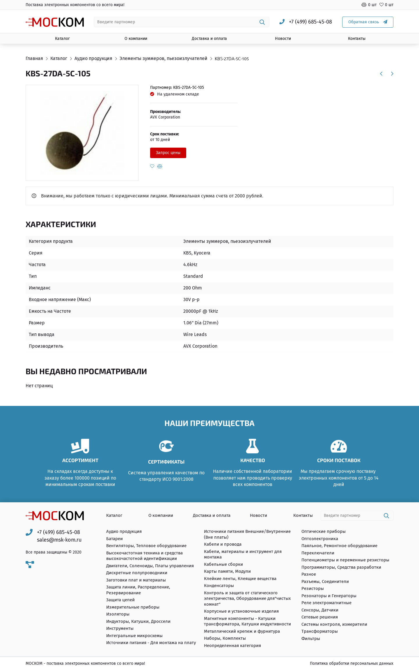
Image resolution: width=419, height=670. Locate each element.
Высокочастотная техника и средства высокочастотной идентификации (144, 555)
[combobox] (181, 22)
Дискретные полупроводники (136, 573)
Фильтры (310, 638)
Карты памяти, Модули (227, 571)
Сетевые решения (319, 617)
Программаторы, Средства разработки (341, 567)
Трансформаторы (319, 631)
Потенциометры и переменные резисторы (345, 560)
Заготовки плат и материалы (136, 580)
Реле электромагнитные (326, 603)
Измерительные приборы (132, 607)
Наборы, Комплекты (225, 638)
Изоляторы (117, 614)
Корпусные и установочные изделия (241, 611)
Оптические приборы (323, 531)
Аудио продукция (124, 531)
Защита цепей (120, 600)
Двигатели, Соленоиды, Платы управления (150, 565)
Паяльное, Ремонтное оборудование (339, 546)
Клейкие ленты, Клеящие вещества (240, 578)
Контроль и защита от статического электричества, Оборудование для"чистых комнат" (247, 598)
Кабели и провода (223, 544)
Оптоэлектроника (319, 538)
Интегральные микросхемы (134, 635)
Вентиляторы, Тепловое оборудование (146, 546)
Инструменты (120, 628)
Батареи (114, 538)
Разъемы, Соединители (325, 581)
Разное (308, 574)
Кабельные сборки (223, 564)
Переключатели (317, 553)
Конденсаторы (219, 585)
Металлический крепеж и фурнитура (242, 631)
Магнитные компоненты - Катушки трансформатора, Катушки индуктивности (247, 621)
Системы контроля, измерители (334, 624)
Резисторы (312, 588)
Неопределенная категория (232, 645)
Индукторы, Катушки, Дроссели (138, 621)
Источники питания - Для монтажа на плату (151, 643)
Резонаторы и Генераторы (328, 595)
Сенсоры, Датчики (319, 610)
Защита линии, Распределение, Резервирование (138, 590)
